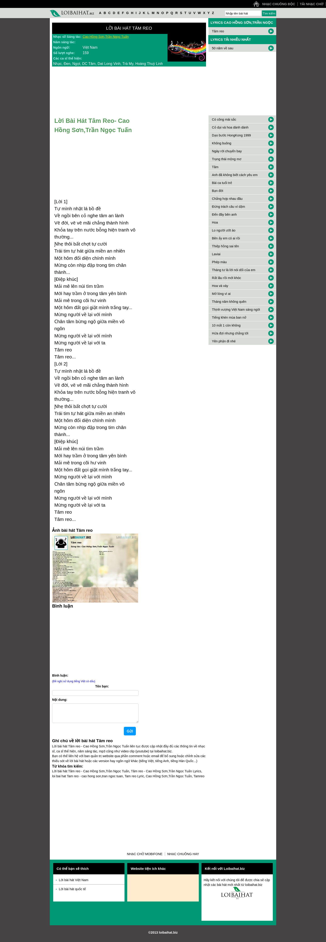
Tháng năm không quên (229, 301)
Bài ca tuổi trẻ (222, 183)
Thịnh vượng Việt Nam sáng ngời (236, 309)
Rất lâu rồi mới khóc (226, 278)
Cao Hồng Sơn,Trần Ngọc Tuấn (106, 36)
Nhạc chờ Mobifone (145, 857)
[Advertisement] (129, 815)
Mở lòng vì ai (221, 294)
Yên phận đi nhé (224, 341)
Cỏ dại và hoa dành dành (230, 127)
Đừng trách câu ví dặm (228, 206)
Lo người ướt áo (223, 230)
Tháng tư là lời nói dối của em (233, 270)
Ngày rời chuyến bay (227, 151)
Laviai (216, 254)
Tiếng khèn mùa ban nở (229, 317)
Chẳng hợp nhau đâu (227, 198)
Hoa (215, 222)
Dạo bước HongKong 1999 (231, 135)
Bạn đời (217, 191)
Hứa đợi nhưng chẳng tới (230, 333)
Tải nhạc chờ (312, 4)
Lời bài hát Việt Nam (73, 883)
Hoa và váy (220, 286)
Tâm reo (218, 31)
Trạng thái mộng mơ (226, 159)
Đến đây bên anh (224, 214)
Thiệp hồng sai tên (225, 246)
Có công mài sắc (224, 119)
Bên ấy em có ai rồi (226, 238)
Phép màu (219, 262)
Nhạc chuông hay (183, 857)
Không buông (221, 143)
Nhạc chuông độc (278, 4)
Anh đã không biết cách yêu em (235, 175)
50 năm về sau (222, 48)
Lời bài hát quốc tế (72, 892)
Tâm (215, 167)
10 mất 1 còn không (226, 325)
